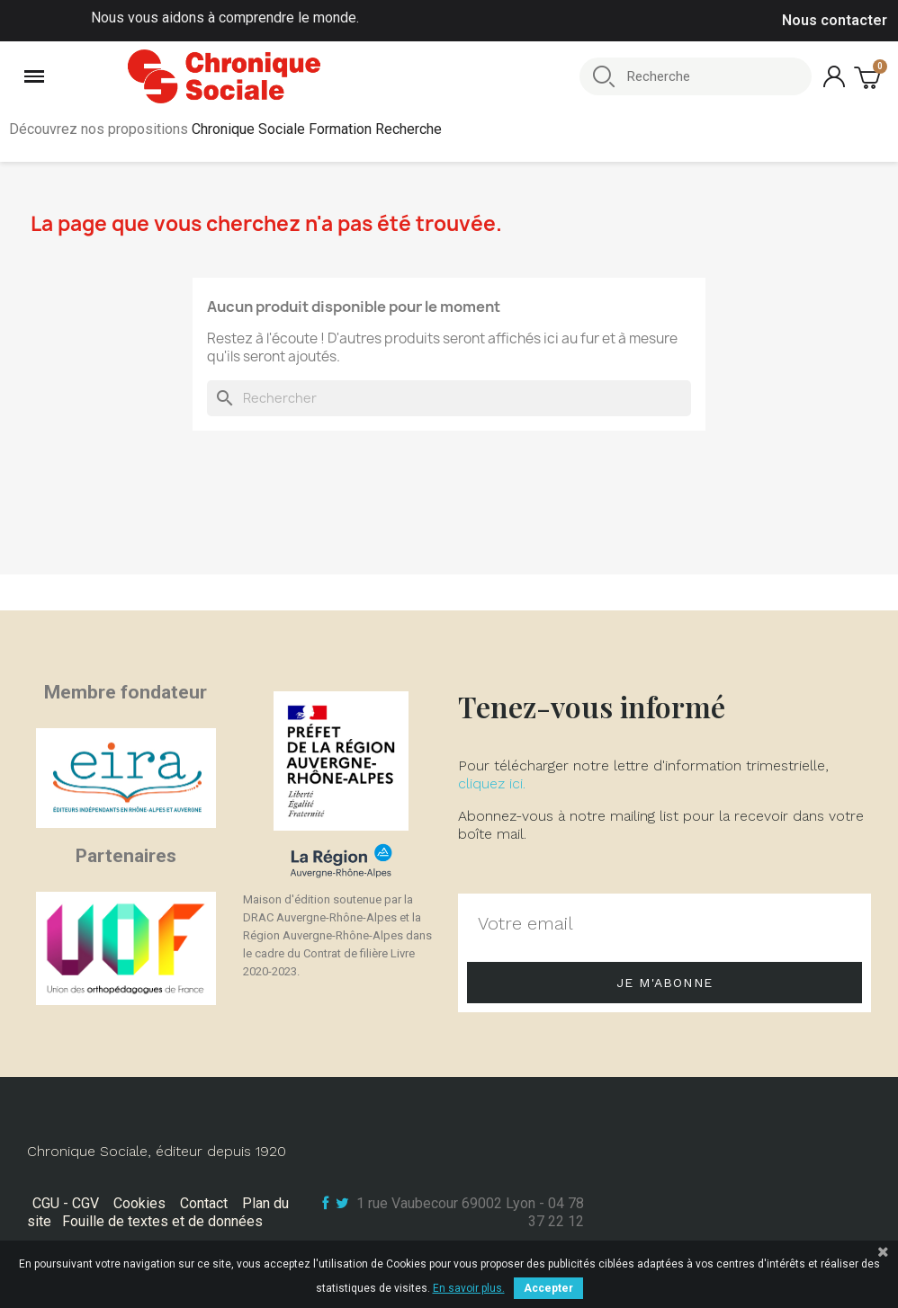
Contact (204, 1203)
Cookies (139, 1203)
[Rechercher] (449, 398)
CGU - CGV (65, 1203)
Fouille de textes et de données (162, 1221)
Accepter (548, 1288)
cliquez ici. (491, 783)
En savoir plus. (469, 1288)
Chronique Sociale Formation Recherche (317, 129)
